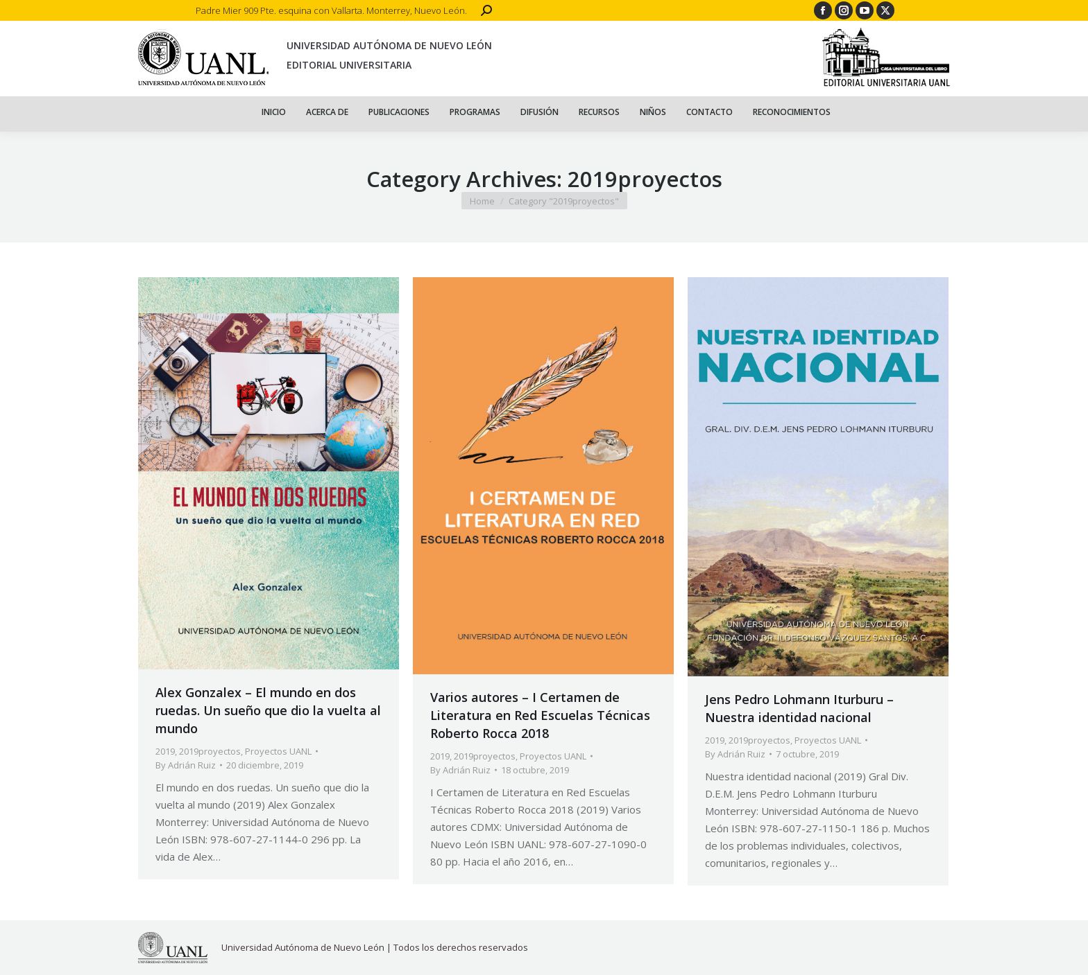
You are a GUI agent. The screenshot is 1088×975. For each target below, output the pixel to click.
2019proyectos (210, 751)
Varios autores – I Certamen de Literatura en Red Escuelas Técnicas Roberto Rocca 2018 (540, 715)
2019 (165, 751)
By (185, 765)
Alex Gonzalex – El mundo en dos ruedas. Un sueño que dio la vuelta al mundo (268, 710)
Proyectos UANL (278, 751)
